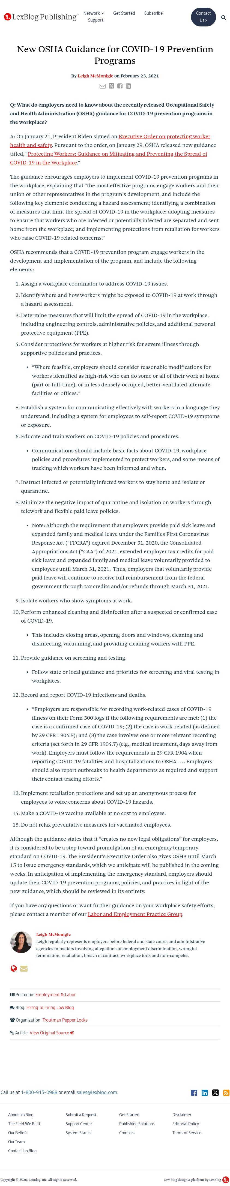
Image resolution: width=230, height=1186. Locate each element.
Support (95, 20)
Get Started (124, 13)
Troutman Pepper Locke (65, 1020)
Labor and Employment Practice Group (135, 914)
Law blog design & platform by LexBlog (196, 1180)
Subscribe (153, 13)
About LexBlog (20, 1115)
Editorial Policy (185, 1124)
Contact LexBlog (22, 1151)
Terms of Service (186, 1133)
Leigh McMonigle (95, 76)
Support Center (79, 1124)
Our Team (16, 1142)
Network (91, 13)
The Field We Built (24, 1124)
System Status (78, 1133)
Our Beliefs (17, 1133)
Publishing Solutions (136, 1124)
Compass (127, 1133)
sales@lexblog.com (97, 1092)
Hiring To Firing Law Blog (50, 1007)
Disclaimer (181, 1115)
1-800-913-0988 (39, 1092)
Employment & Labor (55, 995)
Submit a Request (81, 1115)
